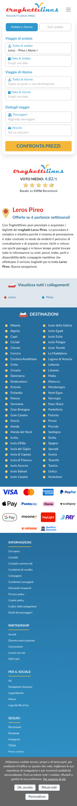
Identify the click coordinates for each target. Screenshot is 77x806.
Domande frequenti (19, 588)
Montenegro (56, 387)
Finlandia (16, 392)
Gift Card (13, 659)
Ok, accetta (24, 787)
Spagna (53, 443)
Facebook (13, 733)
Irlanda (14, 426)
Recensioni (14, 727)
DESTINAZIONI (44, 314)
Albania (15, 325)
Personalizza (37, 796)
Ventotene (55, 477)
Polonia (53, 415)
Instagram (14, 739)
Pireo (49, 297)
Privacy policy (16, 594)
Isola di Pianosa (20, 460)
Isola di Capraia (20, 454)
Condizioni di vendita (20, 569)
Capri (13, 336)
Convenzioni (15, 646)
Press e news (16, 751)
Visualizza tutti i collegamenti (43, 285)
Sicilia (52, 437)
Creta (14, 364)
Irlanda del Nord (21, 432)
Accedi (12, 634)
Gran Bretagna (20, 409)
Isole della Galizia (60, 325)
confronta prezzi (38, 146)
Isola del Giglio (20, 449)
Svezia (52, 454)
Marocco (54, 381)
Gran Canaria (19, 415)
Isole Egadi (55, 331)
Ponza (52, 420)
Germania (16, 404)
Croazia (15, 370)
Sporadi (53, 449)
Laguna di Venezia (60, 359)
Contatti (13, 557)
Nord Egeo (55, 392)
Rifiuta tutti (49, 787)
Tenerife (53, 460)
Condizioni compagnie (21, 582)
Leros (12, 297)
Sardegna (54, 432)
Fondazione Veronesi (20, 687)
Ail (9, 680)
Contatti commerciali (20, 563)
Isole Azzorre (19, 465)
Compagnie (15, 575)
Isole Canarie (19, 477)
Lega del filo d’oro (18, 705)
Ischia (14, 437)
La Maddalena (57, 353)
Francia (15, 398)
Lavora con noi (16, 652)
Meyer (12, 699)
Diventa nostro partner (21, 640)
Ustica (52, 471)
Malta (52, 375)
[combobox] (38, 50)
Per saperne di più (54, 779)
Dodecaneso (18, 381)
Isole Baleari (18, 471)
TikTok (12, 745)
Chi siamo (14, 551)
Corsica (15, 353)
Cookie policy (16, 600)
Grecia (14, 420)
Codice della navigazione (22, 606)
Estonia (15, 387)
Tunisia (52, 465)
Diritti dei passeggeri (20, 612)
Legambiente (16, 693)
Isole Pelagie (57, 342)
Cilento (15, 348)
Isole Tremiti (56, 348)
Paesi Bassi (55, 404)
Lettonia (53, 364)
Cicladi (15, 342)
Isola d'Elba (18, 443)
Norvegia (54, 398)
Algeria (15, 331)
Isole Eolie (55, 336)
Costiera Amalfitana (23, 359)
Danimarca (17, 375)
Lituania (53, 370)
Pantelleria (55, 409)
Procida (53, 426)
